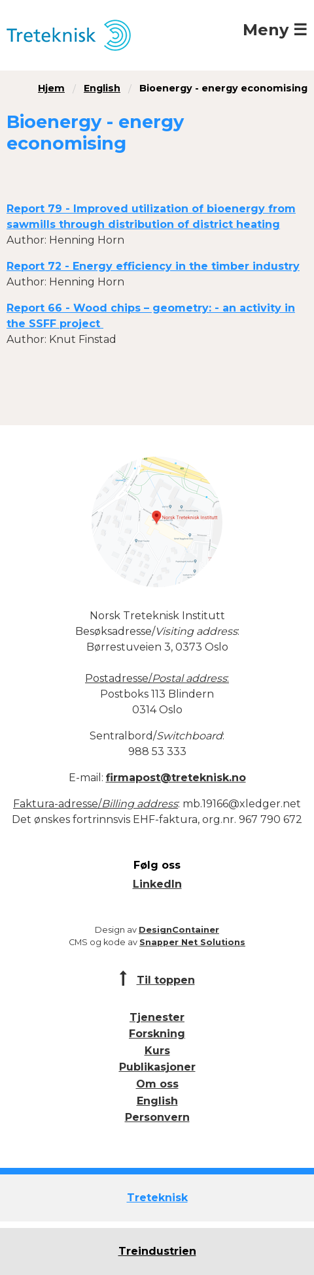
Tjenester (157, 1017)
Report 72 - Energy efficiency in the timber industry (153, 266)
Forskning (157, 1033)
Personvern (157, 1117)
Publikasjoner (157, 1067)
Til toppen (166, 980)
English (102, 88)
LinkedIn (157, 884)
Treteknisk (157, 1197)
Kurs (157, 1050)
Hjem (51, 88)
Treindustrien (157, 1251)
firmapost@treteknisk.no (176, 777)
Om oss (157, 1084)
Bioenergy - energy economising (223, 88)
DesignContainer (179, 930)
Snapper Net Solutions (192, 942)
